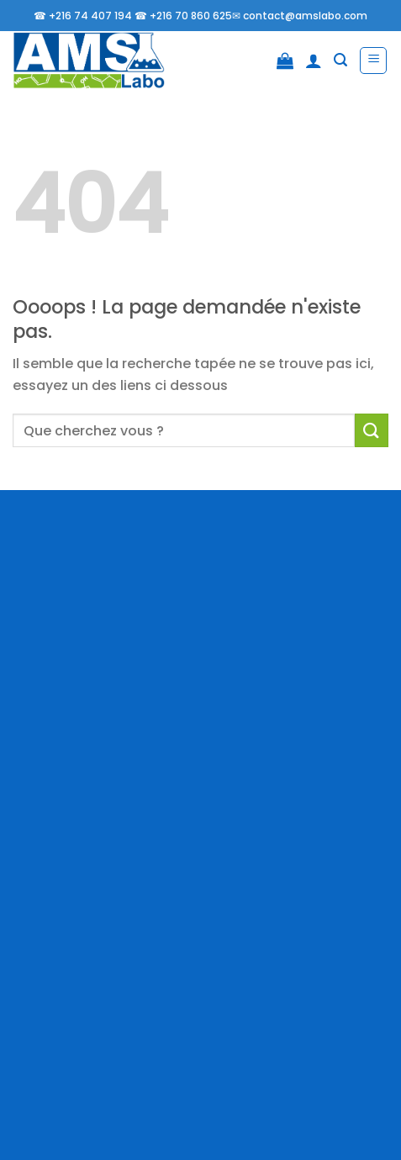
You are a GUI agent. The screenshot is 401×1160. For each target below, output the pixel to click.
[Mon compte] (313, 60)
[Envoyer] (371, 430)
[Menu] (373, 60)
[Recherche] (340, 60)
